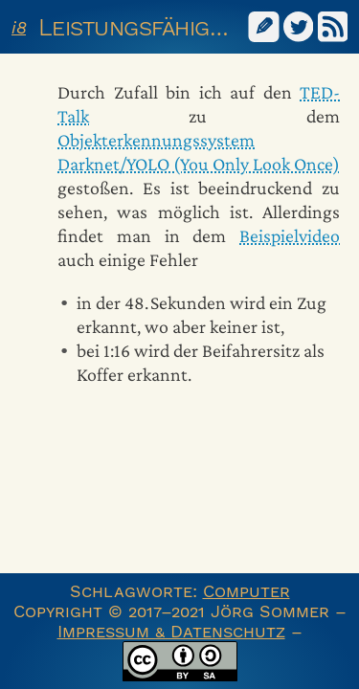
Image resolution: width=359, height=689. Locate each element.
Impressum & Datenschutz (171, 631)
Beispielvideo (289, 235)
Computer (246, 591)
